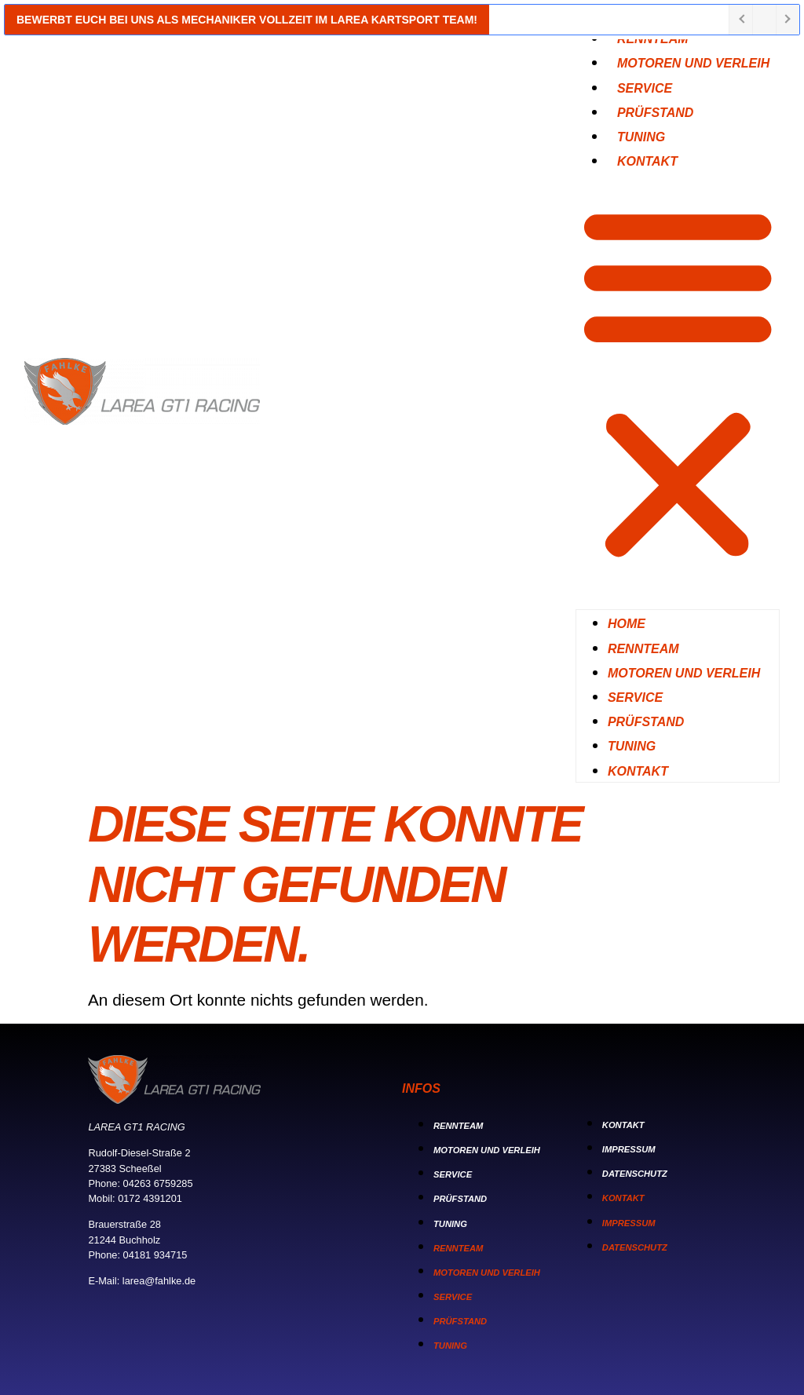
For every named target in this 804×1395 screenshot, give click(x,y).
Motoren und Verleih (693, 63)
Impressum (629, 1149)
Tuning (632, 746)
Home (626, 623)
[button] (678, 382)
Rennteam (643, 649)
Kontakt (647, 161)
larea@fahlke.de (159, 1281)
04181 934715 (155, 1255)
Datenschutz (634, 1173)
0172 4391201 (150, 1198)
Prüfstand (646, 722)
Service (635, 697)
